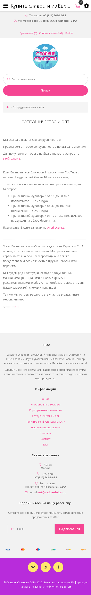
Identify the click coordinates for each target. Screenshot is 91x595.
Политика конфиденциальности (45, 421)
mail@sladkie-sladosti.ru (52, 492)
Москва (45, 468)
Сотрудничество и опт (45, 416)
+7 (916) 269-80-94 (54, 15)
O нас (45, 399)
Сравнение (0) (28, 33)
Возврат (45, 439)
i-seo (17, 307)
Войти (69, 33)
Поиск (45, 90)
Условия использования (45, 427)
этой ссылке (11, 158)
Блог (45, 444)
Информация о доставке (45, 404)
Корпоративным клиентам (45, 410)
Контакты (45, 433)
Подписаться (69, 529)
